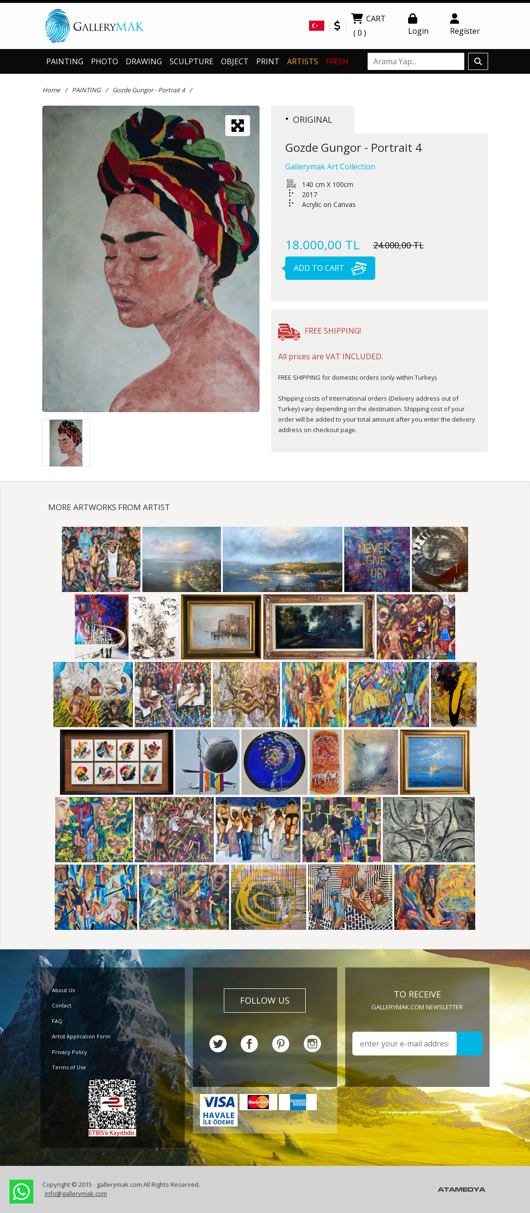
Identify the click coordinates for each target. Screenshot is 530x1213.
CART (368, 26)
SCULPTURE (191, 61)
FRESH (337, 61)
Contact (61, 1005)
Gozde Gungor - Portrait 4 (148, 90)
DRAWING (144, 61)
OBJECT (235, 61)
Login (418, 24)
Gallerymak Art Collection (330, 166)
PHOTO (104, 61)
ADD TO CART (326, 268)
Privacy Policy (69, 1051)
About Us (63, 990)
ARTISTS (302, 61)
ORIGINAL (309, 119)
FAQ (57, 1021)
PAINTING (64, 61)
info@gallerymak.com (76, 1193)
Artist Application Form (81, 1036)
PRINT (268, 61)
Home (51, 90)
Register (465, 24)
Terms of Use (69, 1067)
